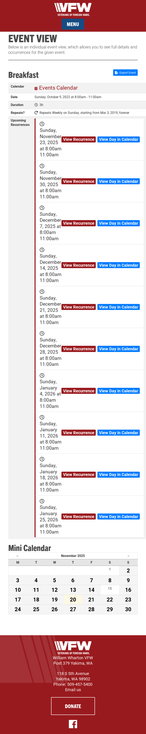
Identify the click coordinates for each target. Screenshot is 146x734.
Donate (73, 706)
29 (110, 609)
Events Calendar (58, 87)
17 (18, 599)
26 (54, 609)
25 (36, 609)
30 (128, 609)
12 (54, 589)
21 (91, 599)
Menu (73, 24)
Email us (73, 689)
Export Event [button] (125, 73)
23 (128, 599)
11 (36, 589)
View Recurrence (78, 139)
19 (54, 599)
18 (36, 599)
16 (128, 589)
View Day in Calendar (118, 139)
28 (91, 609)
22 (110, 599)
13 (73, 589)
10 (18, 589)
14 (91, 589)
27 (73, 609)
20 (73, 599)
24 (18, 609)
